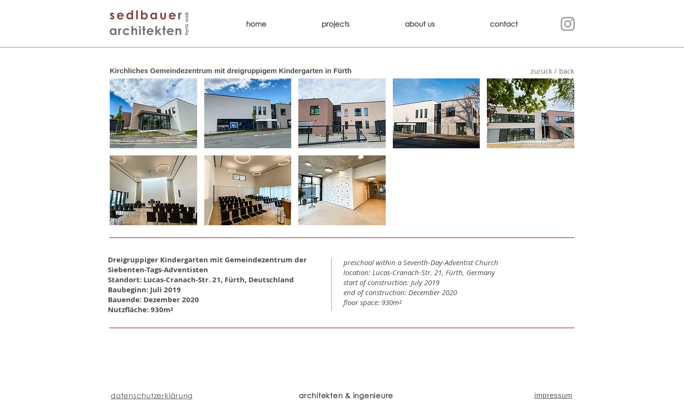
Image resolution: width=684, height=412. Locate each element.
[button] (153, 113)
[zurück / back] (552, 71)
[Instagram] (568, 23)
